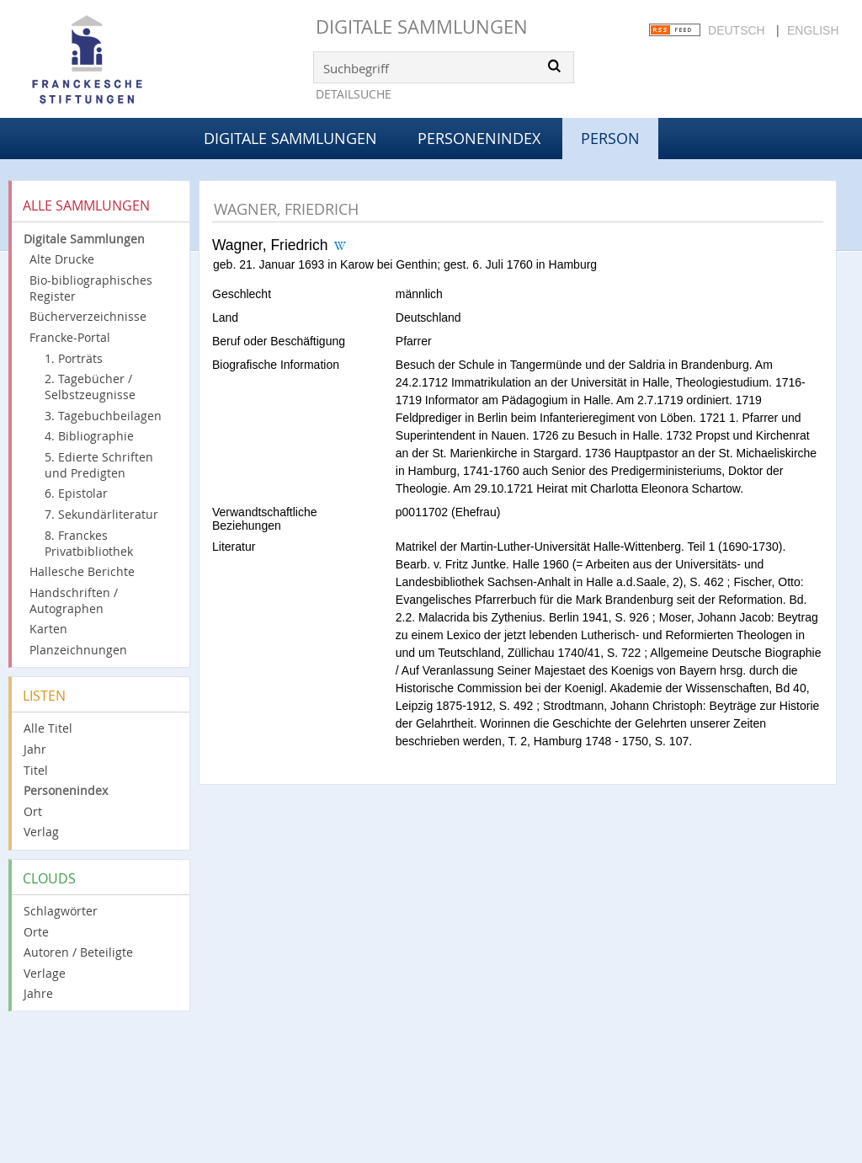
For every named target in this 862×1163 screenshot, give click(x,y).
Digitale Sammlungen (422, 26)
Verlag (41, 832)
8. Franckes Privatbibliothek (89, 543)
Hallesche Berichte (82, 571)
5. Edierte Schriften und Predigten (99, 465)
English (812, 30)
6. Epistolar (76, 493)
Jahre (38, 993)
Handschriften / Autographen (73, 600)
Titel (36, 770)
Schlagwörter (61, 911)
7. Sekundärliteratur (101, 514)
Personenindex (479, 138)
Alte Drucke (61, 259)
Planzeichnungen (78, 650)
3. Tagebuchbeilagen (103, 416)
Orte (36, 932)
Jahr (35, 749)
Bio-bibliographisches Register (90, 288)
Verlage (45, 973)
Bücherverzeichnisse (87, 316)
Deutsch (736, 30)
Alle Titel (48, 728)
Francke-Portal (69, 337)
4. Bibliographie (89, 436)
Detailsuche (353, 94)
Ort (33, 811)
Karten (48, 629)
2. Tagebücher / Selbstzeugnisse (90, 387)
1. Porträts (74, 358)
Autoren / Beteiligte (78, 952)
